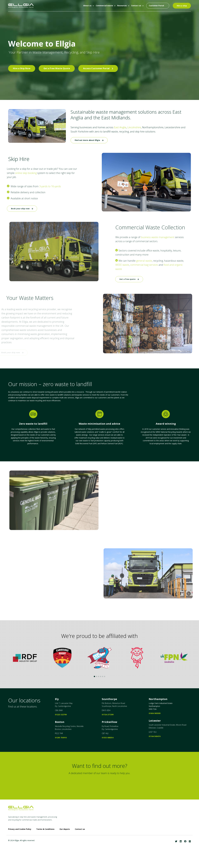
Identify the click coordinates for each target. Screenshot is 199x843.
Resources (122, 5)
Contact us (136, 5)
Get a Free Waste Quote (57, 68)
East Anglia (118, 127)
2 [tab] (96, 676)
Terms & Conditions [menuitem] (45, 829)
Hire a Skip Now (21, 68)
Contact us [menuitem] (80, 829)
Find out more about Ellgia (89, 140)
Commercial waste (104, 5)
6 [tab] (104, 676)
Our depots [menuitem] (65, 829)
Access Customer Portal (98, 68)
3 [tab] (98, 676)
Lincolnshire (132, 127)
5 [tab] (102, 676)
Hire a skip (182, 5)
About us (87, 5)
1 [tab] (94, 676)
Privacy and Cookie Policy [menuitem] (19, 829)
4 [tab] (100, 676)
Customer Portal (156, 5)
